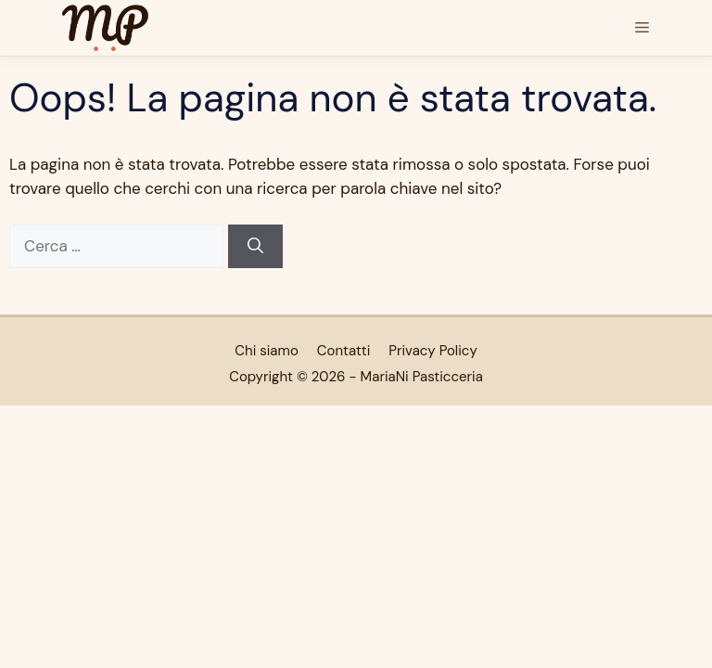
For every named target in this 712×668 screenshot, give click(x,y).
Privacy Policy (432, 350)
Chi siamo (267, 350)
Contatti (343, 350)
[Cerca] (255, 247)
